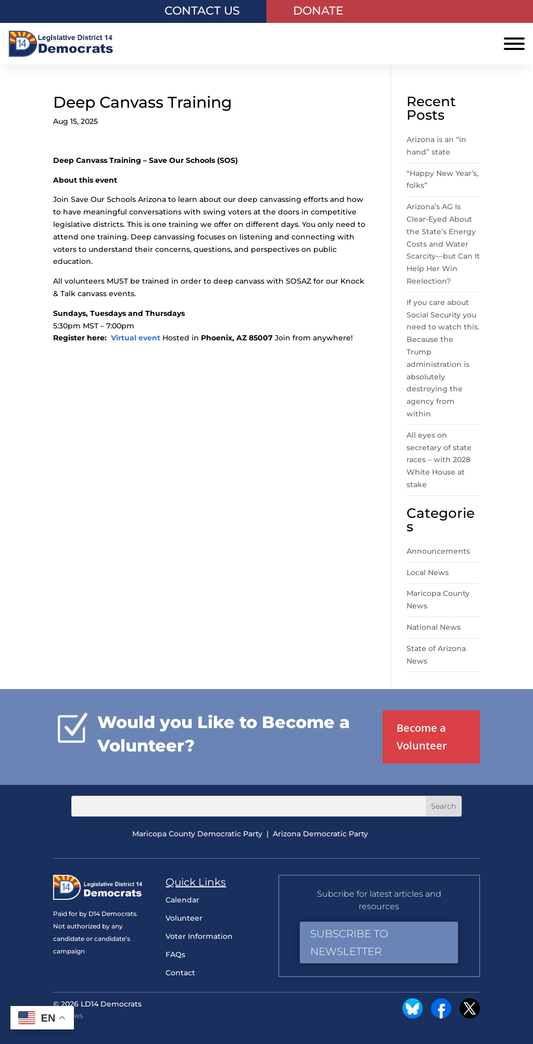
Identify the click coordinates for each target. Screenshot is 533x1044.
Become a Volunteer (422, 737)
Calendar (182, 900)
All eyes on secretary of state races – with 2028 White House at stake (439, 459)
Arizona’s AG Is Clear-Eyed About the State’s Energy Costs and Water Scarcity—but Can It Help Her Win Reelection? (443, 244)
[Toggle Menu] (514, 43)
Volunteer (184, 918)
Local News (428, 572)
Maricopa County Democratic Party (197, 833)
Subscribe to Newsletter (349, 942)
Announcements (438, 551)
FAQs (175, 954)
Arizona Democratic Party (320, 833)
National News (434, 627)
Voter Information (199, 936)
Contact (180, 972)
